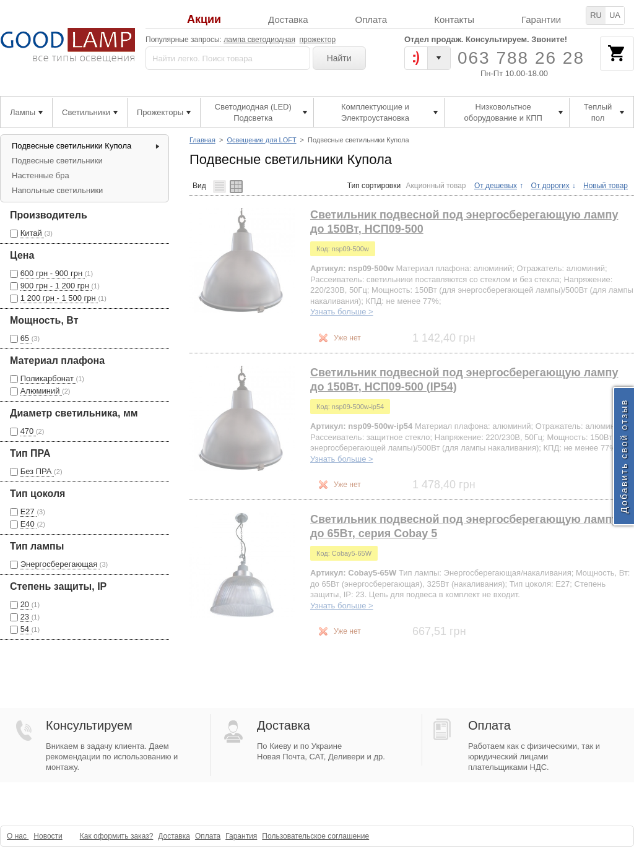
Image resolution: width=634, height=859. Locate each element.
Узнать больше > (341, 311)
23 (26, 616)
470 (28, 431)
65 (26, 338)
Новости (47, 836)
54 (26, 629)
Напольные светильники (57, 190)
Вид (199, 185)
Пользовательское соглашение (315, 836)
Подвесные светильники (57, 160)
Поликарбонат (48, 378)
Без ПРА (37, 471)
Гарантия (241, 836)
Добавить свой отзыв (624, 456)
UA (614, 15)
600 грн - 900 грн (52, 273)
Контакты (454, 19)
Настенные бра (40, 175)
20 (26, 604)
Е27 (28, 511)
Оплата (371, 19)
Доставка (288, 19)
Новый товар (605, 185)
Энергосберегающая (60, 564)
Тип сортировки (374, 185)
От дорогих (550, 185)
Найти (339, 58)
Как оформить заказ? (117, 836)
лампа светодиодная (259, 39)
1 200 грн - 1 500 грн (59, 298)
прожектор (318, 39)
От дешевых (495, 185)
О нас (17, 836)
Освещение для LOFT (261, 140)
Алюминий (41, 390)
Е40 (28, 524)
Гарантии (541, 19)
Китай (32, 233)
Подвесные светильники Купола (71, 145)
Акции (204, 19)
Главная (202, 140)
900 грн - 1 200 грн (56, 285)
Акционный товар (436, 185)
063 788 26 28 (521, 57)
